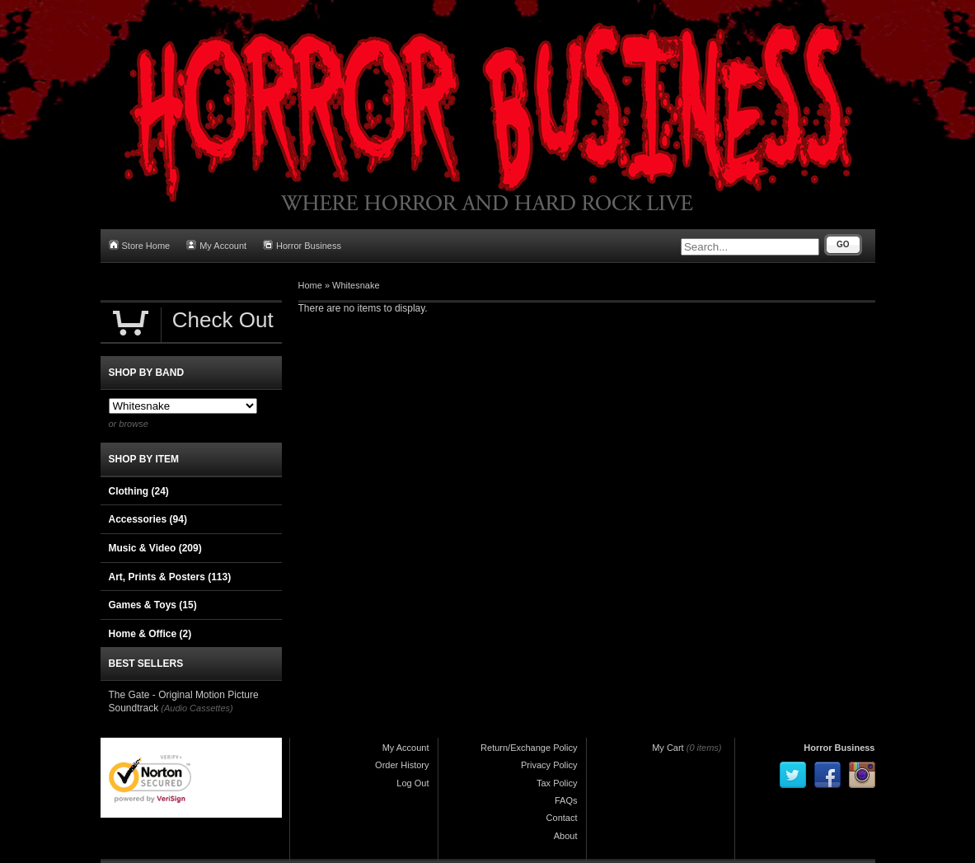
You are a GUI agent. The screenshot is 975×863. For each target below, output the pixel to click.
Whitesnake (355, 285)
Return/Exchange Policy (528, 748)
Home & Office (150, 634)
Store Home (140, 245)
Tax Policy (557, 783)
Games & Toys (153, 605)
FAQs (566, 800)
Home (310, 285)
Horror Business (302, 245)
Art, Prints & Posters (170, 577)
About (566, 836)
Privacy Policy (549, 765)
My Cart (668, 748)
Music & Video (155, 548)
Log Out (412, 783)
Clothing (139, 491)
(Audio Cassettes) (196, 708)
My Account (216, 245)
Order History (402, 765)
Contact (562, 818)
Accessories (148, 519)
